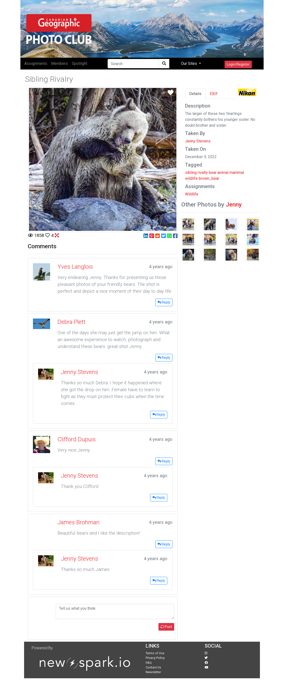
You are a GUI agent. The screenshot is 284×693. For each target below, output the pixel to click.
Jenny (234, 204)
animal (222, 172)
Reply (163, 302)
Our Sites (189, 63)
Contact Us (153, 667)
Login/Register (238, 64)
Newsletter (153, 672)
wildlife (191, 178)
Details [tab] (195, 93)
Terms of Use (155, 653)
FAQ (149, 663)
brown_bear (209, 178)
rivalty (203, 172)
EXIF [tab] (214, 93)
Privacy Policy (155, 658)
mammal (236, 172)
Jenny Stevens (198, 141)
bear (212, 172)
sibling (191, 172)
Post (166, 627)
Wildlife (191, 194)
